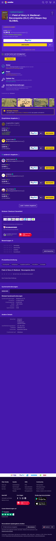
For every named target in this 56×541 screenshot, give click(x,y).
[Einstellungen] (48, 527)
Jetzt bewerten (48, 378)
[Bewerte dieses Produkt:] (7, 401)
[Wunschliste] (47, 2)
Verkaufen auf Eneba (7, 498)
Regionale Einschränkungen (13, 68)
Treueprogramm (17, 488)
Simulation (35, 391)
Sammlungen (16, 486)
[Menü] (2, 2)
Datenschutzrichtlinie (28, 535)
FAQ (26, 484)
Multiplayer (15, 391)
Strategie (42, 391)
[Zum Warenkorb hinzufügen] (50, 44)
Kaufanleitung (16, 484)
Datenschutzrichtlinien (7, 531)
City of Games (10, 189)
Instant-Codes (10, 139)
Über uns (4, 484)
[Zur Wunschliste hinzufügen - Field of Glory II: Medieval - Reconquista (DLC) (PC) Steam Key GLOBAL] (52, 14)
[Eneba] (9, 2)
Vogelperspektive (25, 391)
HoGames (8, 174)
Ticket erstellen (28, 488)
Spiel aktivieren (28, 486)
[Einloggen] (54, 2)
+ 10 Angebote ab (28, 49)
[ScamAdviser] (10, 227)
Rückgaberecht (28, 490)
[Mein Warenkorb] (50, 2)
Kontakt (4, 486)
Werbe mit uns (5, 500)
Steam (9, 73)
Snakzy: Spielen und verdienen (43, 490)
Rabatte (14, 490)
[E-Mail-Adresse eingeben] (14, 527)
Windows (20, 459)
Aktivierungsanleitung (11, 74)
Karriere (4, 488)
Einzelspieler (6, 391)
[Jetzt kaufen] (28, 40)
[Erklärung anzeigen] (23, 141)
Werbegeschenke (40, 486)
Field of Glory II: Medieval (21, 112)
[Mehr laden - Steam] (3, 72)
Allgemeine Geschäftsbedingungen (14, 535)
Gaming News (39, 484)
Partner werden (40, 488)
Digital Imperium (10, 159)
